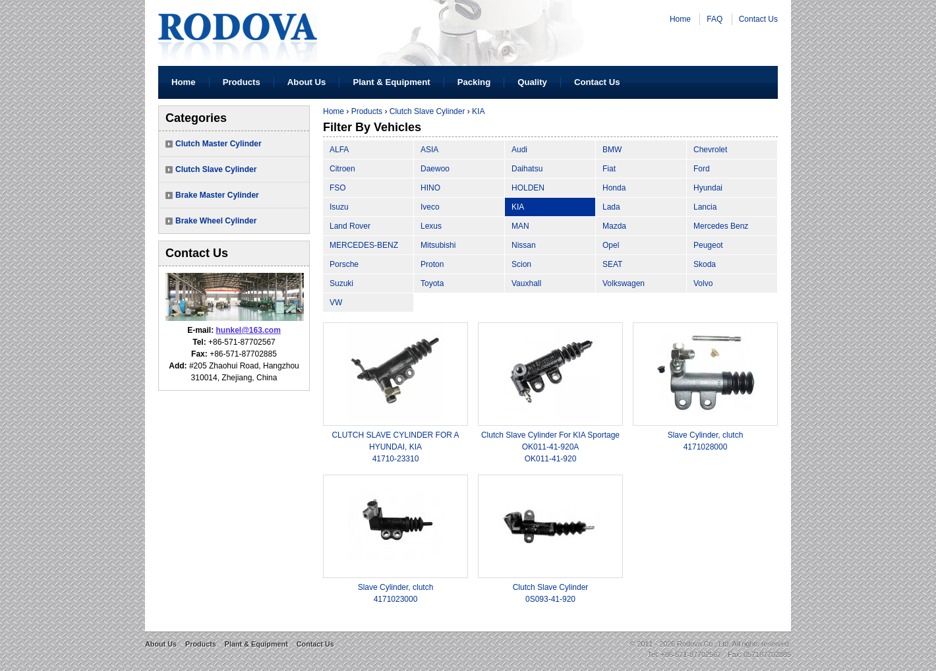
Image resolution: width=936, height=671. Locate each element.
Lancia (705, 207)
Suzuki (341, 283)
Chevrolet (710, 149)
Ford (701, 168)
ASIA (429, 149)
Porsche (344, 264)
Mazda (614, 226)
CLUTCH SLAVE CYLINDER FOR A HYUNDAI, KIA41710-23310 (395, 446)
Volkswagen (623, 283)
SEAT (612, 264)
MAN (520, 226)
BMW (612, 149)
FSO (338, 187)
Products (241, 82)
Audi (519, 149)
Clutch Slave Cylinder (215, 169)
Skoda (704, 264)
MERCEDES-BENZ (364, 245)
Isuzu (339, 207)
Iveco (430, 207)
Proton (432, 264)
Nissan (524, 245)
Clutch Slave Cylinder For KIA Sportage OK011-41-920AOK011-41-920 (550, 446)
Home (680, 19)
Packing (474, 82)
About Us (306, 82)
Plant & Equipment (391, 82)
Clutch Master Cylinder (218, 143)
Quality (532, 82)
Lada (611, 207)
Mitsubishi (438, 245)
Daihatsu (527, 168)
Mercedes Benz (720, 226)
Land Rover (350, 226)
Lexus (431, 226)
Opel (610, 245)
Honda (614, 187)
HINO (430, 187)
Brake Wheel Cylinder (215, 220)
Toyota (432, 283)
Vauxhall (526, 283)
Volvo (703, 283)
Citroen (342, 168)
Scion (521, 264)
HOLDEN (528, 187)
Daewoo (435, 168)
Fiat (609, 168)
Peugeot (708, 245)
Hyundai (707, 187)
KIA (478, 111)
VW (336, 302)
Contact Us (758, 19)
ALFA (339, 149)
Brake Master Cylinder (217, 195)
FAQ (714, 19)
